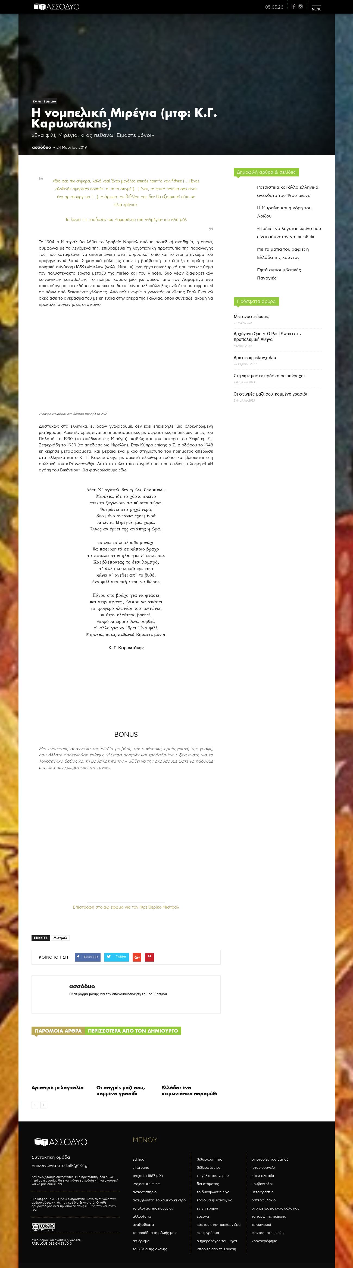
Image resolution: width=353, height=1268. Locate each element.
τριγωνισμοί (261, 1225)
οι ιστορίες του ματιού (270, 1159)
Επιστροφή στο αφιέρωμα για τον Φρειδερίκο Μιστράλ (126, 907)
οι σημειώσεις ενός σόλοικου (275, 1208)
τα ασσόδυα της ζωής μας (154, 1233)
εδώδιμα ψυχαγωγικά (214, 1200)
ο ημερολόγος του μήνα (217, 1241)
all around (141, 1168)
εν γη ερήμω (44, 101)
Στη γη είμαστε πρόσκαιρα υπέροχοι (269, 375)
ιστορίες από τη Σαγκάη (216, 1249)
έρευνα (203, 1216)
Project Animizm (147, 1184)
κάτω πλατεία (263, 1176)
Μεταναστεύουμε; (251, 316)
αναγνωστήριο (145, 1192)
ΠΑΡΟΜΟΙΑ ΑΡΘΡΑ (58, 1031)
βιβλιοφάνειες (208, 1168)
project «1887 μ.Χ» (148, 1176)
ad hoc (138, 1159)
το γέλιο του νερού (213, 1176)
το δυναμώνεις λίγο (213, 1192)
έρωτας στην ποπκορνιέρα (218, 1225)
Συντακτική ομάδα (51, 1157)
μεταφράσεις (262, 1192)
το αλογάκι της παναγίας (153, 1208)
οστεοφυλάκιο (264, 1200)
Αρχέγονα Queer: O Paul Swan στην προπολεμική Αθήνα (268, 336)
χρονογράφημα (264, 1241)
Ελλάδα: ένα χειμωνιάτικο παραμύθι (189, 1090)
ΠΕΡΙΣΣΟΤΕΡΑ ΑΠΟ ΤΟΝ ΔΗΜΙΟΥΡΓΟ (133, 1031)
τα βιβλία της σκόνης (150, 1249)
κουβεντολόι (262, 1184)
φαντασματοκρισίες (268, 1233)
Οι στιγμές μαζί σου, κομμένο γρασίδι (120, 1090)
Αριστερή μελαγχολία (58, 1087)
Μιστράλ (60, 938)
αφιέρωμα (141, 1241)
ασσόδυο (41, 147)
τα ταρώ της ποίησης (269, 1216)
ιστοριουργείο (263, 1168)
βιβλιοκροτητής (209, 1159)
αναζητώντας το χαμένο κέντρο (159, 1200)
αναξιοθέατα (143, 1225)
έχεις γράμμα (208, 1233)
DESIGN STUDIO (52, 1243)
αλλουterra (142, 1216)
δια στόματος (208, 1184)
